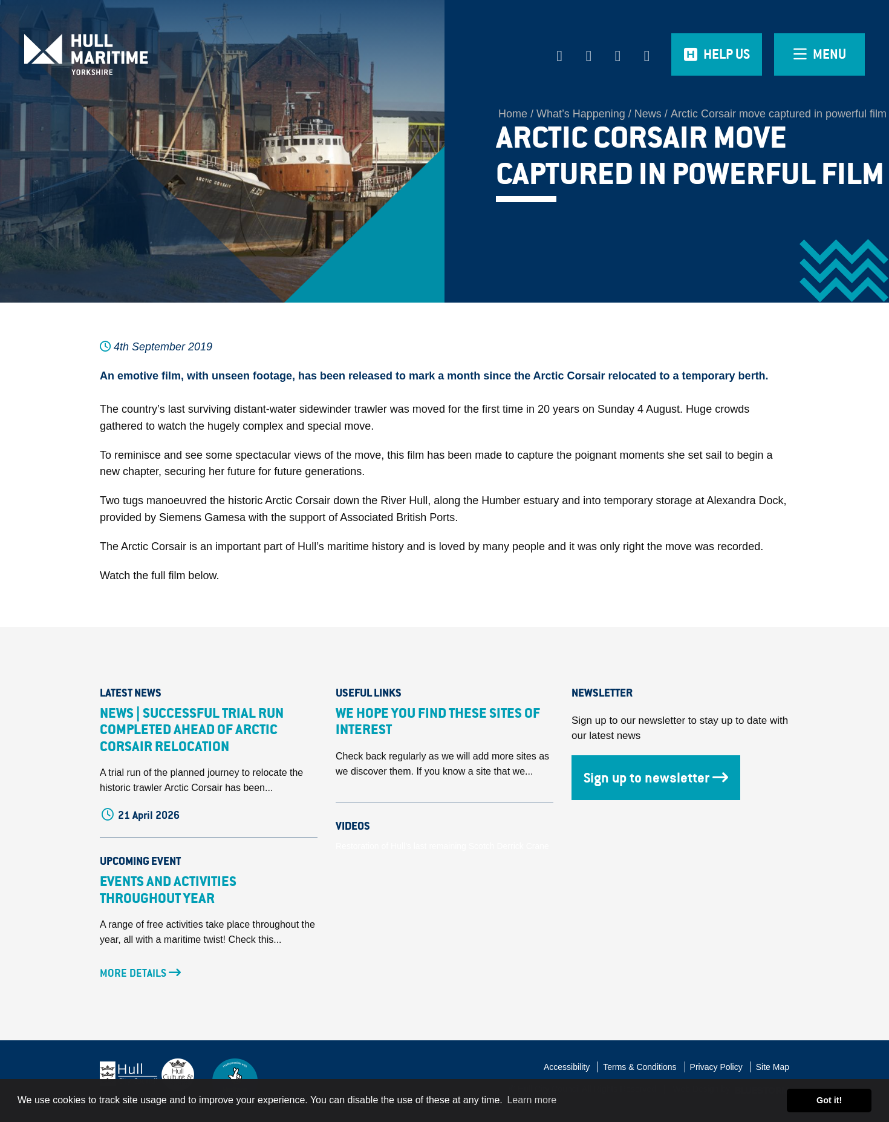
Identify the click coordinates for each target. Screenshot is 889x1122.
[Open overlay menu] (819, 54)
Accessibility (567, 1067)
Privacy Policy (716, 1067)
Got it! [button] (829, 1100)
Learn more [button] (531, 1100)
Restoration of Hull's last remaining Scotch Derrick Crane (442, 846)
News (648, 114)
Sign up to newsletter (656, 778)
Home (512, 114)
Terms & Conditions (639, 1067)
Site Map (772, 1067)
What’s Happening (580, 114)
